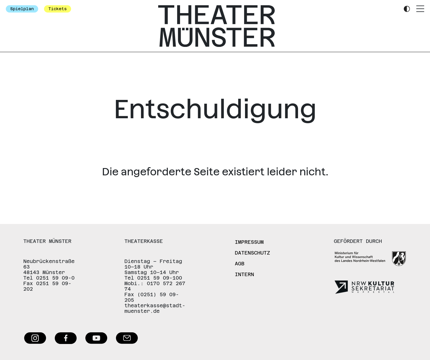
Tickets (57, 8)
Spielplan (22, 8)
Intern (244, 274)
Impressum (249, 242)
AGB (239, 264)
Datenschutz (252, 253)
